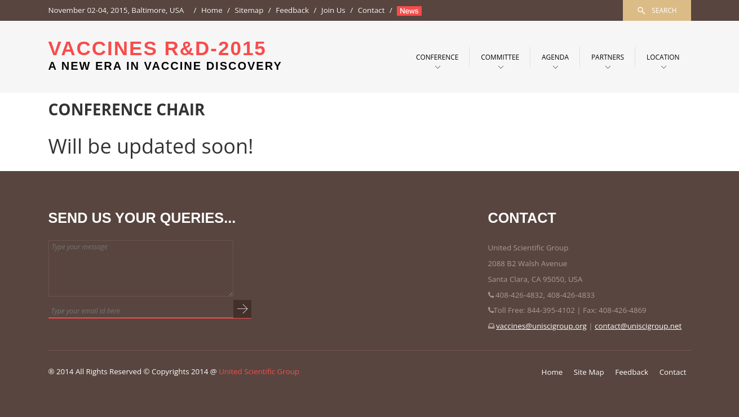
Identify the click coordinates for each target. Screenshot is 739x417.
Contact (371, 10)
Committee (500, 56)
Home (212, 10)
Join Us (333, 10)
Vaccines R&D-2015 (165, 55)
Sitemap (249, 10)
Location (663, 56)
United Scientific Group (259, 371)
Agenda (555, 56)
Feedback (292, 10)
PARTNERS (607, 56)
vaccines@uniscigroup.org (541, 326)
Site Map (589, 372)
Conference (437, 56)
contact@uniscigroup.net (638, 326)
